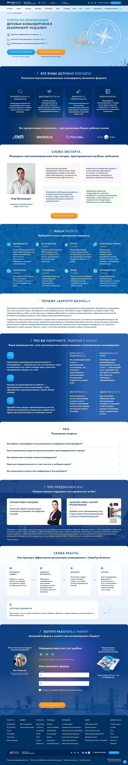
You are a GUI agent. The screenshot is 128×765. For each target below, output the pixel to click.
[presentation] (52, 697)
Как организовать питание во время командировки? (32, 457)
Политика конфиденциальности (17, 760)
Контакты (98, 8)
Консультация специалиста (51, 52)
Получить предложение (52, 705)
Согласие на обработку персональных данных (46, 760)
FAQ (80, 8)
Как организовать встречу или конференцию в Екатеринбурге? (37, 471)
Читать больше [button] (12, 539)
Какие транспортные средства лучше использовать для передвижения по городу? (46, 450)
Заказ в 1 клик (116, 2)
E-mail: (41, 680)
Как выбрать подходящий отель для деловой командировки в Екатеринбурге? (44, 443)
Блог (75, 8)
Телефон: (42, 671)
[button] (10, 8)
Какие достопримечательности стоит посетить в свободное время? (39, 464)
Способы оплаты (85, 760)
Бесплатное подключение (21, 52)
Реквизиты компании (71, 760)
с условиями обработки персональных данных (62, 690)
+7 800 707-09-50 (103, 3)
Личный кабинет (111, 8)
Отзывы (67, 8)
